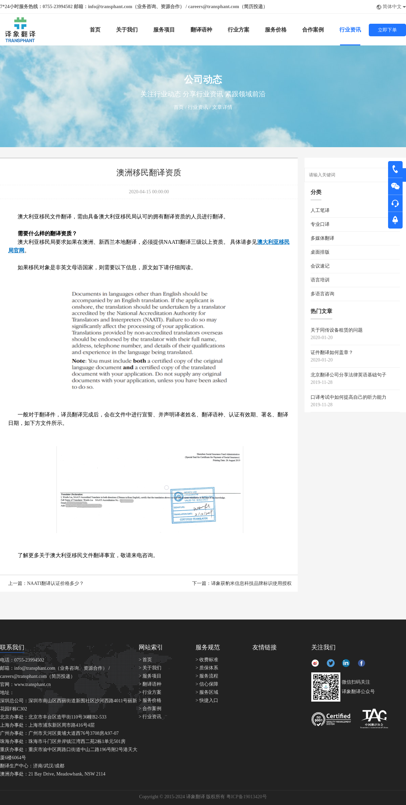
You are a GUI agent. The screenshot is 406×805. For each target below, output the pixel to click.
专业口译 (320, 224)
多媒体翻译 (322, 238)
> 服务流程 (207, 676)
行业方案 (238, 30)
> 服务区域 (207, 692)
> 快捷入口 (207, 700)
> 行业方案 (150, 692)
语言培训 (320, 279)
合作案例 (313, 30)
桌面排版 (320, 252)
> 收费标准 (207, 659)
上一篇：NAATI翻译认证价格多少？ (46, 583)
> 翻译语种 (150, 684)
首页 (95, 30)
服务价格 (276, 30)
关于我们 (127, 30)
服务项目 (164, 30)
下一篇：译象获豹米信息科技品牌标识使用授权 (242, 583)
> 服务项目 (150, 676)
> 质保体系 (207, 667)
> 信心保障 (207, 684)
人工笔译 (320, 210)
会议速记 (320, 266)
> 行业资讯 (150, 716)
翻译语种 (201, 30)
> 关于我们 (150, 667)
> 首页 (145, 659)
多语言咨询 (322, 293)
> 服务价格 (150, 700)
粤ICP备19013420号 (246, 796)
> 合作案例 (150, 708)
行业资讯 (350, 30)
